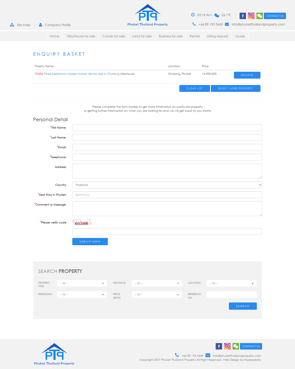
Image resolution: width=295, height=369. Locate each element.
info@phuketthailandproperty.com (255, 24)
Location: (194, 282)
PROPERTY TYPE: (44, 284)
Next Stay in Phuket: (52, 194)
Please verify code (53, 222)
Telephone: (58, 157)
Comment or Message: (50, 204)
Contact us (275, 15)
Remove (247, 75)
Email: (61, 147)
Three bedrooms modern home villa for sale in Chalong (82, 73)
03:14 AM (201, 15)
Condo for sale (113, 36)
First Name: (58, 127)
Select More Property (235, 88)
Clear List (195, 88)
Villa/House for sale (80, 36)
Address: (60, 167)
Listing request (217, 36)
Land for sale (142, 36)
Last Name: (58, 137)
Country (60, 185)
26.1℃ (226, 15)
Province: (119, 282)
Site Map (20, 25)
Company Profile (55, 25)
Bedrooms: (45, 294)
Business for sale (171, 36)
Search (243, 306)
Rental (195, 36)
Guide (240, 36)
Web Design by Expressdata (242, 359)
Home (54, 36)
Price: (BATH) (116, 296)
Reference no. (194, 296)
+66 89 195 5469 (208, 24)
